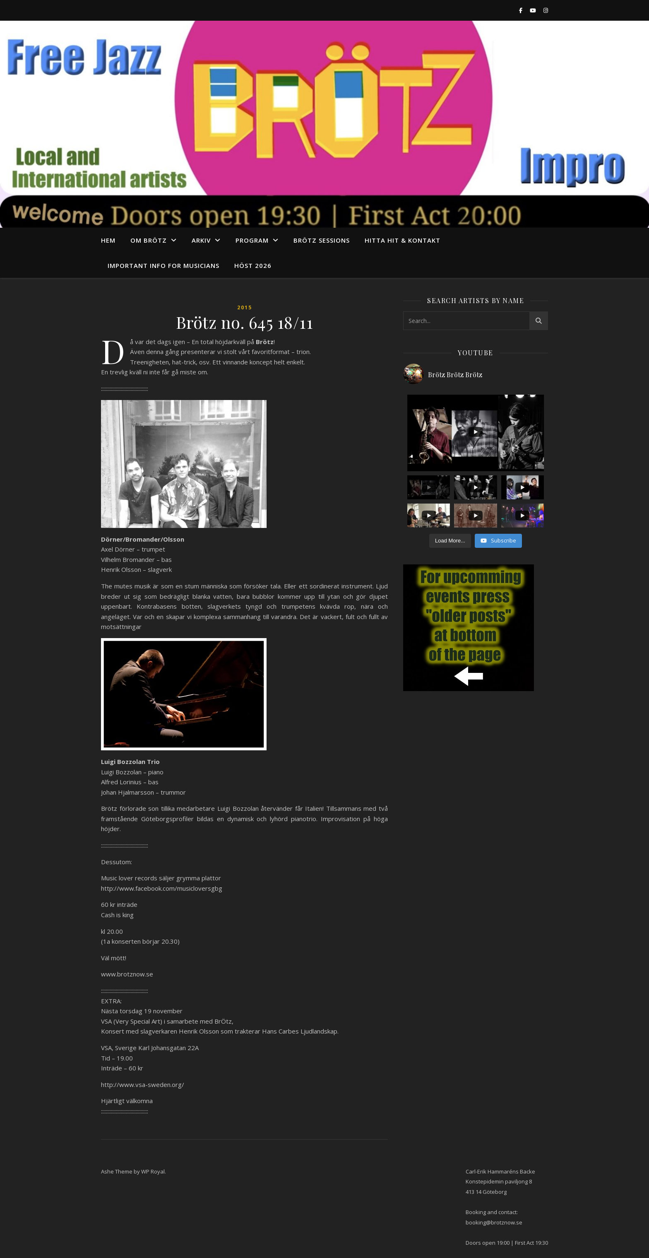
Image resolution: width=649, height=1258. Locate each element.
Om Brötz (148, 240)
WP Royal (153, 1171)
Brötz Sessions (321, 240)
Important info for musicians (163, 265)
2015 (244, 307)
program (252, 240)
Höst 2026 (253, 265)
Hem (108, 240)
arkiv (201, 240)
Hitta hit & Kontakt (402, 240)
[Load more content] (450, 541)
